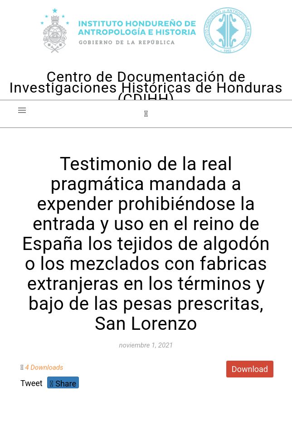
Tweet (31, 383)
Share (63, 383)
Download (250, 369)
